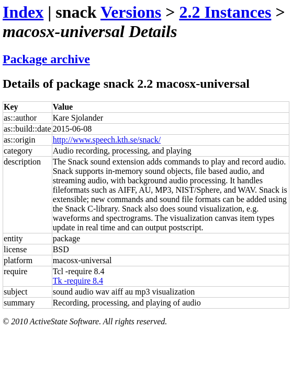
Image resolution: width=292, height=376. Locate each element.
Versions (130, 12)
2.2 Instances (225, 12)
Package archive (46, 59)
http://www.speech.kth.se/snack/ (107, 139)
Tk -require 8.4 (78, 280)
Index (23, 12)
